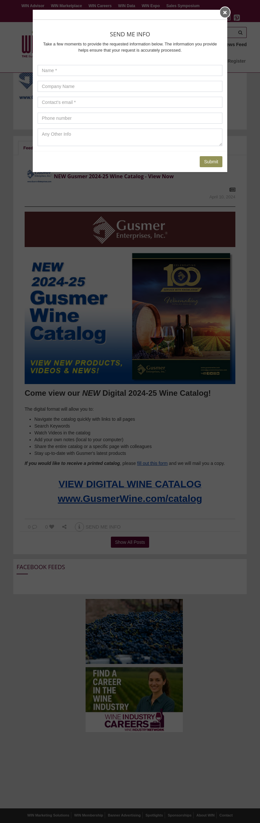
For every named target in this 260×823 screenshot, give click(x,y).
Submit (211, 161)
